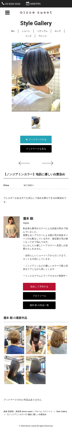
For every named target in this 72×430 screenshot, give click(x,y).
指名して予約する (39, 286)
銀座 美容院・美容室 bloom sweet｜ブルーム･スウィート (28, 411)
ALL (13, 31)
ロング (58, 31)
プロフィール (39, 295)
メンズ (28, 36)
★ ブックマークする (36, 139)
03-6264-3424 (12, 3)
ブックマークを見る (36, 149)
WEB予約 (35, 3)
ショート (26, 31)
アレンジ (43, 36)
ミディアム (42, 31)
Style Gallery (61, 411)
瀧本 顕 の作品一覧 (39, 305)
